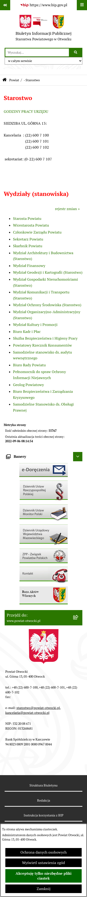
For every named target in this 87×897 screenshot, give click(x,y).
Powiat (14, 80)
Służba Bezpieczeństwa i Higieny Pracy (45, 338)
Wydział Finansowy (29, 265)
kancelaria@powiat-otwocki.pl (27, 713)
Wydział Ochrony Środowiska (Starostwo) (47, 304)
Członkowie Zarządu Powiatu (37, 232)
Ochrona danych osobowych (43, 852)
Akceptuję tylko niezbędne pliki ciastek (43, 876)
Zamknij (44, 888)
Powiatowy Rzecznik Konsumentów (42, 345)
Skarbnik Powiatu (27, 246)
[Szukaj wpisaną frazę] (76, 52)
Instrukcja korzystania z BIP (43, 815)
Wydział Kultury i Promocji (35, 324)
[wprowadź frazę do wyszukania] (37, 52)
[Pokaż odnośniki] (5, 5)
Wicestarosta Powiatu (31, 225)
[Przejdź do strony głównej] (43, 29)
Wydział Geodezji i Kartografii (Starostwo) (47, 272)
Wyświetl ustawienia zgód (43, 862)
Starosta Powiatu (27, 218)
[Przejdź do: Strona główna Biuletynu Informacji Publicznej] (4, 80)
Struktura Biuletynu (43, 785)
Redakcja (43, 800)
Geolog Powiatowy (28, 384)
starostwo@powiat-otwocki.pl (38, 708)
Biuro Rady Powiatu (29, 365)
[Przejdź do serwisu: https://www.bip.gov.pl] (43, 5)
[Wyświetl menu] (82, 5)
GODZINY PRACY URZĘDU (26, 111)
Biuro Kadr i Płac (27, 331)
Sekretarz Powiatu (28, 239)
